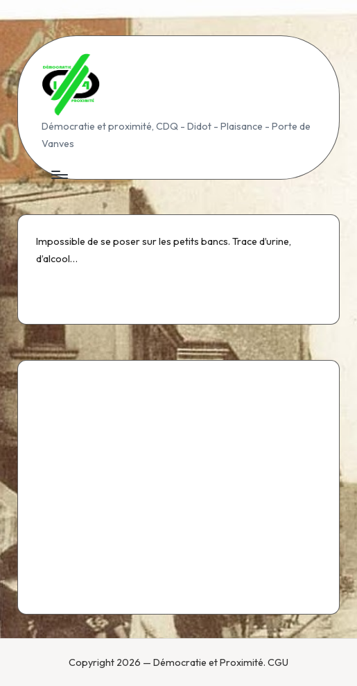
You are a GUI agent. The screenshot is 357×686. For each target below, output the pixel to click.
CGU (278, 662)
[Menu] (58, 175)
